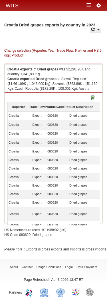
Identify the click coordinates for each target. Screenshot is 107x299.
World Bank (91, 292)
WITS (12, 6)
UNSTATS (60, 292)
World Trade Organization (75, 292)
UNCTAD (45, 292)
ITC (30, 292)
